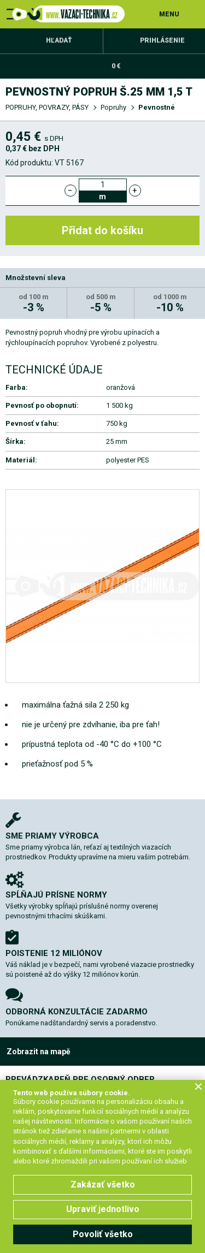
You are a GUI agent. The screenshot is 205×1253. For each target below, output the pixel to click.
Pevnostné (156, 107)
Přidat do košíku (102, 230)
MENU (169, 14)
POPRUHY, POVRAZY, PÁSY (47, 107)
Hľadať (59, 40)
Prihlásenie (162, 40)
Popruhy (113, 107)
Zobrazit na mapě (39, 1051)
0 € (116, 66)
